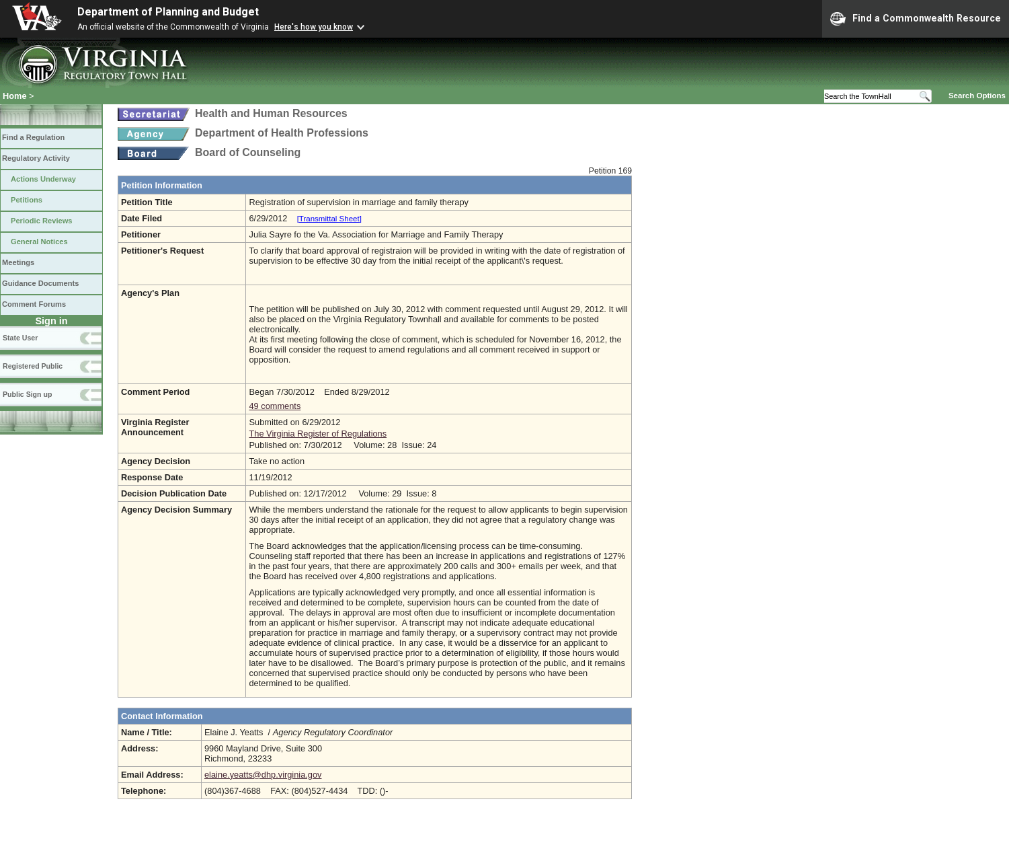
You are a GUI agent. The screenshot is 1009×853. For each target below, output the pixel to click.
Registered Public (33, 366)
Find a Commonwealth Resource (915, 19)
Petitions (26, 200)
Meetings (18, 262)
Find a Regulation (33, 137)
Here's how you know (313, 27)
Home (15, 96)
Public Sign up (27, 394)
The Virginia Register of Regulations (318, 434)
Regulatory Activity (36, 158)
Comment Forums (34, 304)
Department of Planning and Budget (168, 11)
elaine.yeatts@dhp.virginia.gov (262, 775)
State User (20, 338)
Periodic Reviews (42, 221)
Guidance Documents (40, 283)
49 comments (274, 406)
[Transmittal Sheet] (329, 219)
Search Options (977, 95)
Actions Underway (43, 179)
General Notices (39, 241)
